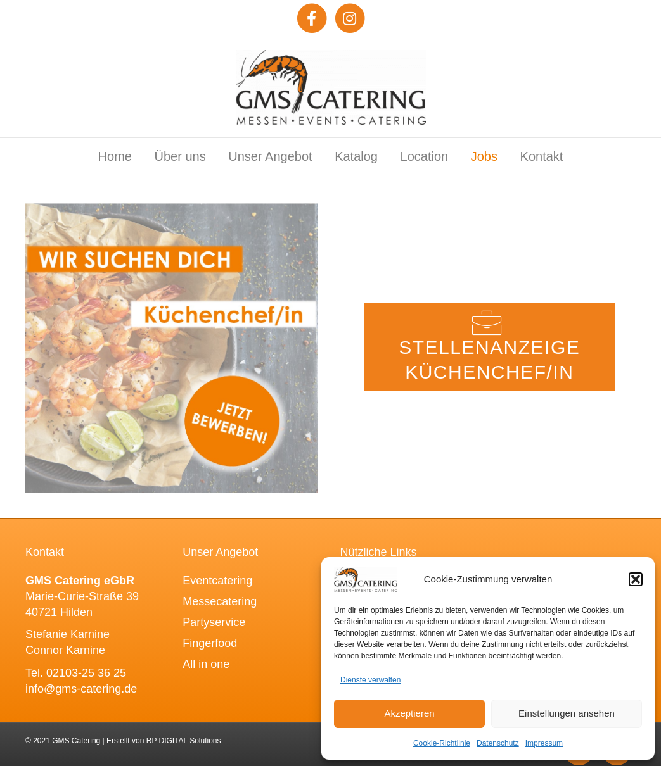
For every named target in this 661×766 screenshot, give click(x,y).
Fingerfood (210, 643)
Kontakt (541, 156)
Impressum (544, 743)
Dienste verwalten (370, 679)
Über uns (180, 156)
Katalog (356, 156)
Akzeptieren (409, 713)
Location (425, 156)
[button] (635, 579)
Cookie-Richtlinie (441, 743)
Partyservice (214, 622)
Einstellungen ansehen (566, 713)
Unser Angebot (270, 156)
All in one (206, 664)
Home (115, 156)
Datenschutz (498, 743)
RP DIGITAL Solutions (183, 740)
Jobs (484, 156)
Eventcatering (217, 580)
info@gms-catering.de (81, 688)
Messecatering (220, 601)
